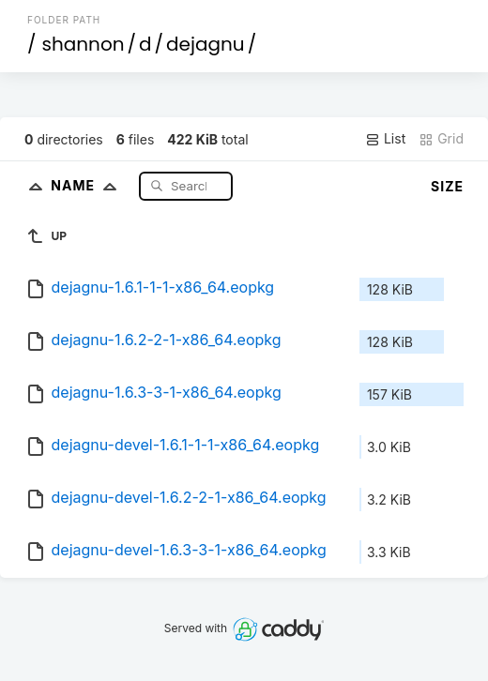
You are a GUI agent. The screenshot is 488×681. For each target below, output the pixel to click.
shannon (83, 44)
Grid (441, 138)
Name (88, 185)
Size (447, 186)
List (385, 138)
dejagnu (205, 44)
